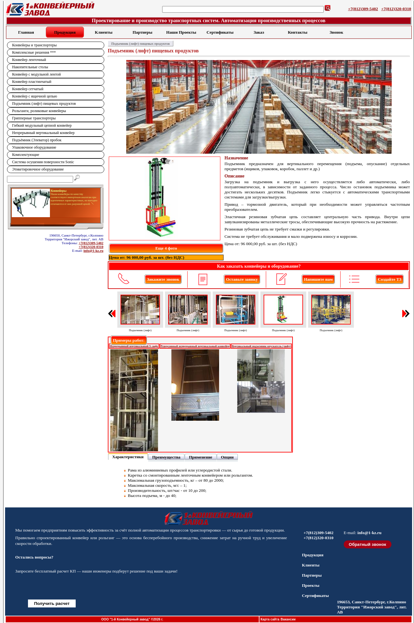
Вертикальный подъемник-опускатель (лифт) (261, 346)
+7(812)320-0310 (396, 8)
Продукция (65, 32)
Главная (26, 32)
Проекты (310, 585)
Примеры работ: (129, 340)
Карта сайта (270, 619)
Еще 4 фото (166, 248)
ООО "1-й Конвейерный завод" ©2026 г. (132, 619)
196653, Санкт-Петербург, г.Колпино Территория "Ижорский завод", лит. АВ (372, 607)
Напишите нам (318, 279)
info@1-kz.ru (93, 250)
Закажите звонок (163, 279)
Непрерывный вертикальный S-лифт (134, 346)
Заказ (258, 32)
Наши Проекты (181, 32)
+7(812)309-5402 (363, 8)
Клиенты (103, 32)
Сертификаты (220, 32)
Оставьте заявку (242, 279)
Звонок (336, 32)
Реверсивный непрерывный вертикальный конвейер (195, 346)
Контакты (297, 32)
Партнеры (142, 32)
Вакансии (287, 619)
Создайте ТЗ (389, 279)
